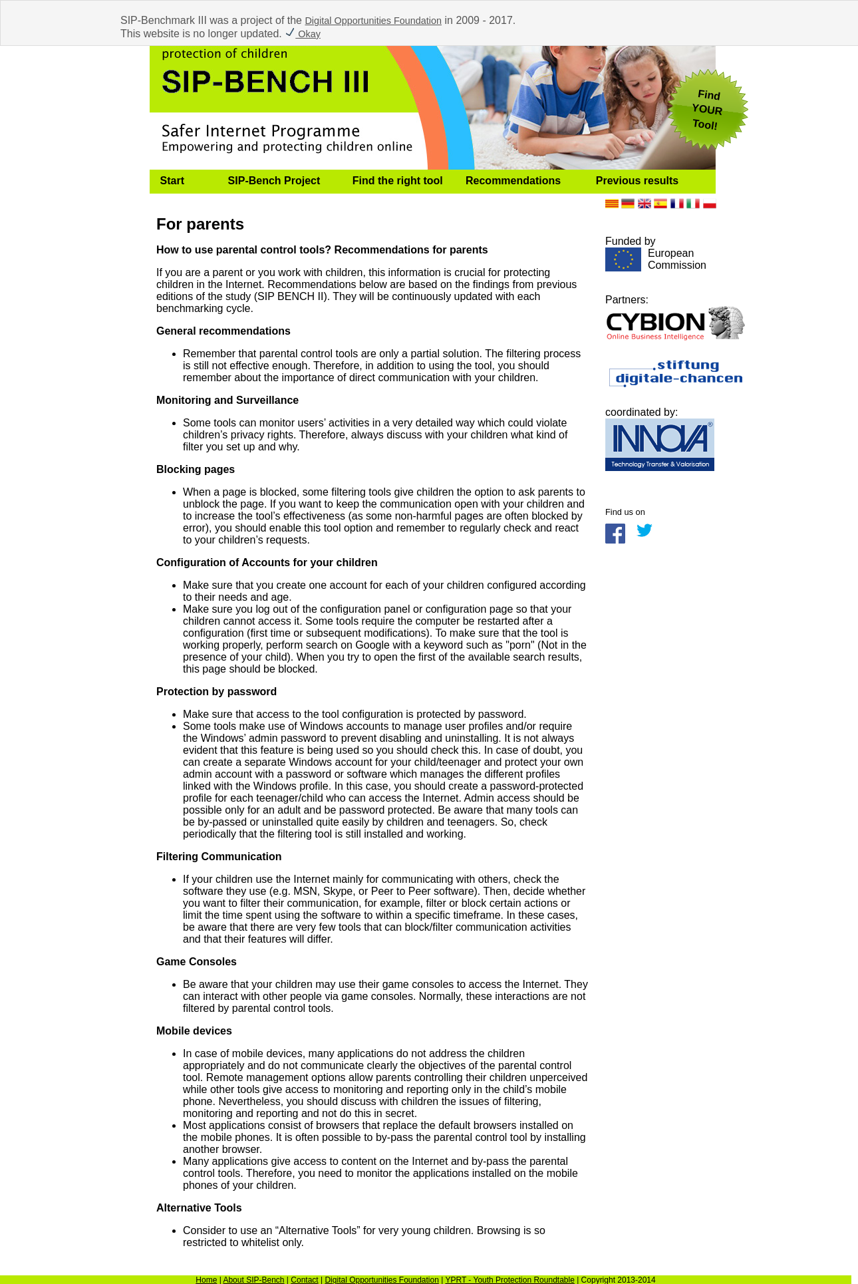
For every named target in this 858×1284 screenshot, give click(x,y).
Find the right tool (398, 180)
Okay (303, 34)
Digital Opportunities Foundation (373, 20)
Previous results (637, 180)
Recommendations (513, 180)
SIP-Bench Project (274, 180)
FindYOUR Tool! (707, 110)
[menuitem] (183, 182)
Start (172, 180)
